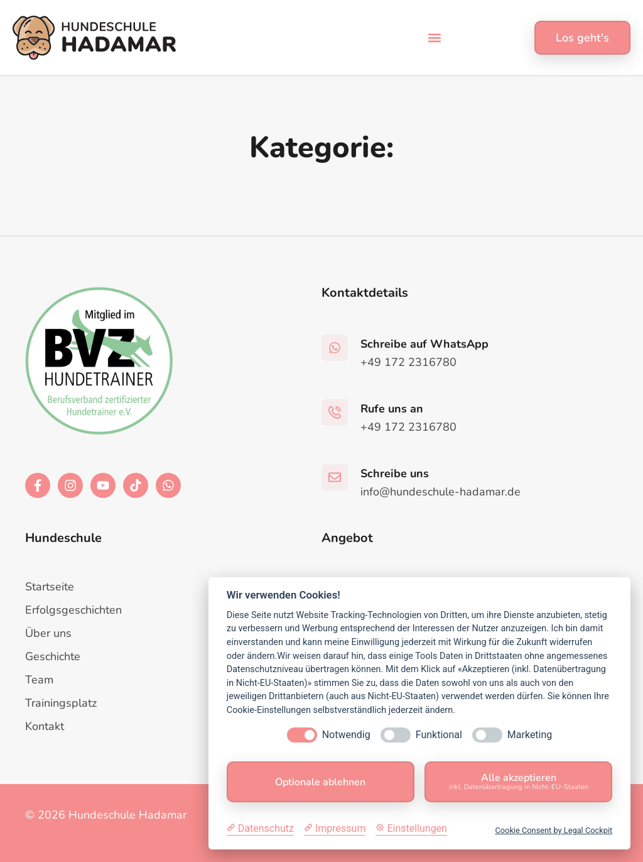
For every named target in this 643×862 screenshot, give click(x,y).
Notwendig (346, 735)
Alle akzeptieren (518, 781)
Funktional (439, 735)
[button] (434, 38)
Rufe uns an (391, 408)
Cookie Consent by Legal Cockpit (553, 830)
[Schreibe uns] (335, 477)
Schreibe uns (394, 473)
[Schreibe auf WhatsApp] (335, 347)
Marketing (529, 735)
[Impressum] (334, 828)
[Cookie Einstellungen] (411, 828)
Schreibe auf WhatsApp (424, 343)
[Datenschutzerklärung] (260, 828)
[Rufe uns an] (335, 412)
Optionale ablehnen (320, 782)
